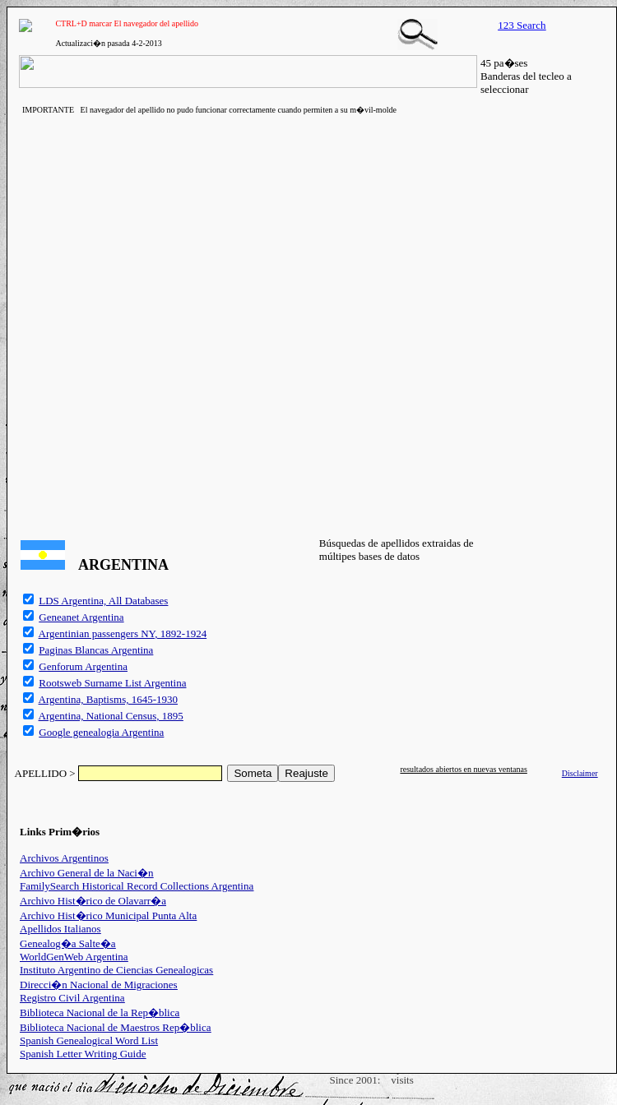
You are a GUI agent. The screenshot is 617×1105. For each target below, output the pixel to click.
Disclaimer (580, 773)
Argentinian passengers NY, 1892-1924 (123, 633)
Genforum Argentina (83, 666)
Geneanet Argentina (81, 617)
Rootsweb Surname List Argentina (112, 683)
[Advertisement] (192, 324)
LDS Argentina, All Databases (103, 600)
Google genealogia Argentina (101, 732)
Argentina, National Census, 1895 (111, 716)
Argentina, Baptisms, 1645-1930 (108, 699)
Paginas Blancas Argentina (96, 650)
